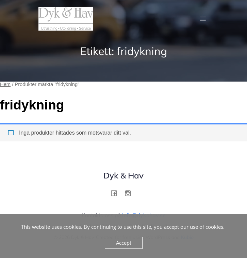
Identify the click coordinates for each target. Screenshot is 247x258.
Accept (123, 242)
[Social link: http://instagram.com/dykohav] (130, 192)
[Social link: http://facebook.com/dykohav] (117, 192)
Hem (5, 84)
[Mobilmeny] (203, 18)
